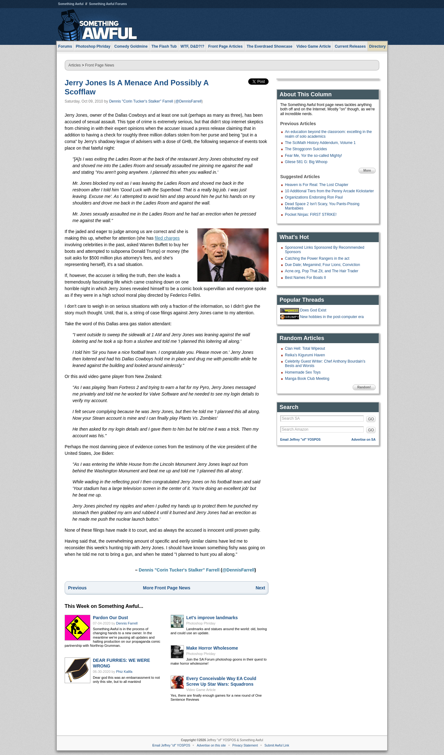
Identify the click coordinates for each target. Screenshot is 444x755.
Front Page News (99, 65)
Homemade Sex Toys (303, 372)
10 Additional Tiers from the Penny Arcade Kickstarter (329, 191)
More (367, 170)
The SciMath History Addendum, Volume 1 (320, 143)
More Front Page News (166, 587)
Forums (65, 46)
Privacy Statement (245, 745)
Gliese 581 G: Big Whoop (306, 162)
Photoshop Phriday (201, 623)
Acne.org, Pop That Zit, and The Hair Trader (321, 271)
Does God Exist (313, 310)
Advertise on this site (211, 745)
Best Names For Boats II (305, 277)
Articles (74, 65)
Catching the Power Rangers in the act (317, 258)
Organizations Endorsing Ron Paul (314, 197)
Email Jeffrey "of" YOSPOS (300, 439)
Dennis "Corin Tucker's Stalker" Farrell (141, 101)
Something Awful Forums (108, 4)
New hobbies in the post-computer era (332, 317)
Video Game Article (201, 690)
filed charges (167, 238)
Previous (77, 587)
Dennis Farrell (126, 623)
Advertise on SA (363, 439)
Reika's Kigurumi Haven (305, 355)
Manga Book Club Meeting (307, 378)
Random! (364, 387)
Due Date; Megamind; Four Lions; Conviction (322, 265)
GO (371, 419)
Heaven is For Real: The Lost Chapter (316, 185)
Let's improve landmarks (212, 617)
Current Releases (350, 46)
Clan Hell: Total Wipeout (305, 348)
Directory (377, 46)
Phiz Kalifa (124, 671)
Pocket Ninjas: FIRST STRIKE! (311, 214)
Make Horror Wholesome (212, 648)
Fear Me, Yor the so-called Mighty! (313, 155)
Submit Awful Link (277, 745)
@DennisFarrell (188, 101)
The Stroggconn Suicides (306, 149)
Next (260, 587)
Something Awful (70, 4)
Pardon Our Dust (110, 617)
